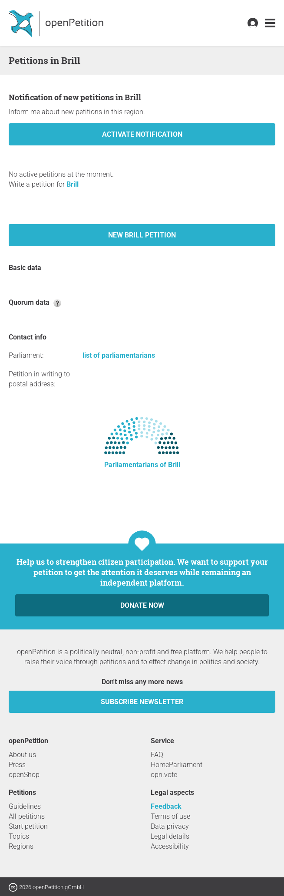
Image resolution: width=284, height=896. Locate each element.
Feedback (166, 806)
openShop (24, 775)
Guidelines (25, 806)
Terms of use (170, 816)
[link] (270, 23)
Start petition (28, 826)
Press (17, 765)
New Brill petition (142, 235)
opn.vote (164, 775)
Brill (72, 184)
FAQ (157, 755)
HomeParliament (176, 765)
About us (22, 755)
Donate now (142, 605)
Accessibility (170, 846)
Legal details (170, 836)
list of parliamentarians (119, 355)
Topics (19, 836)
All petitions (27, 816)
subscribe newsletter (142, 702)
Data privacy (170, 826)
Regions (21, 846)
